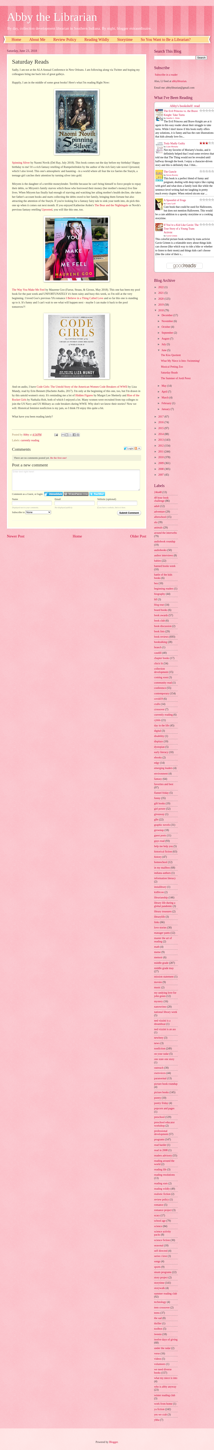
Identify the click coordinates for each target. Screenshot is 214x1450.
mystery (158, 1001)
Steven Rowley (172, 175)
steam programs (162, 1272)
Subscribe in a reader (166, 74)
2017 (161, 416)
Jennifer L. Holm (173, 118)
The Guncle (170, 171)
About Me (37, 39)
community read (163, 682)
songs (157, 1261)
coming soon (161, 677)
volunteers (159, 1364)
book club (159, 620)
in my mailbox (162, 867)
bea (156, 583)
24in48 (158, 492)
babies (157, 560)
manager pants (162, 932)
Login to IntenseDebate (53, 494)
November (168, 321)
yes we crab (160, 1414)
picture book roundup (165, 1083)
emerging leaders (163, 768)
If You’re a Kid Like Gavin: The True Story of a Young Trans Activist (181, 228)
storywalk (159, 1288)
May (164, 385)
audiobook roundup (164, 541)
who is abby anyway (165, 1386)
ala (155, 522)
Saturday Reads (169, 372)
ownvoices (160, 1073)
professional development (161, 1133)
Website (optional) (106, 499)
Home (16, 39)
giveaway (159, 814)
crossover (159, 709)
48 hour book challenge (161, 499)
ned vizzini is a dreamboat (162, 1022)
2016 (161, 422)
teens (157, 1312)
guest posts (160, 835)
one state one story (164, 1059)
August (166, 338)
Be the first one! (58, 457)
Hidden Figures (84, 395)
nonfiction (159, 1048)
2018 (161, 310)
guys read (159, 840)
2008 (161, 469)
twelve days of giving (165, 1339)
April (165, 391)
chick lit (158, 663)
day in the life (161, 725)
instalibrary (160, 886)
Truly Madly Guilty (174, 143)
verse (157, 1353)
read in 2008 (161, 1150)
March (165, 397)
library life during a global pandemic (164, 904)
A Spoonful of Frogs (175, 200)
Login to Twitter (97, 494)
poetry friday (161, 1103)
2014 (161, 434)
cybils (157, 720)
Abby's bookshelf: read (185, 106)
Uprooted (47, 209)
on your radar (161, 1053)
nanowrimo (160, 1006)
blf (155, 599)
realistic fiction (162, 1194)
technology (160, 1302)
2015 (161, 428)
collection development (161, 670)
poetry (157, 1097)
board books (160, 610)
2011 (161, 451)
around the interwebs (165, 532)
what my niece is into (165, 1378)
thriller (158, 1323)
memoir (158, 957)
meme (157, 952)
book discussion (163, 626)
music (157, 987)
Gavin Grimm (171, 236)
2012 (161, 445)
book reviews (161, 636)
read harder (160, 1144)
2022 (161, 287)
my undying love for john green (165, 994)
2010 (161, 457)
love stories (160, 927)
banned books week (165, 566)
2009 (161, 463)
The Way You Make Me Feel (28, 289)
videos (157, 1358)
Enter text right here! (76, 480)
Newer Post (16, 536)
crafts (157, 704)
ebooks (158, 757)
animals (158, 527)
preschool (159, 1117)
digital (157, 730)
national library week (165, 1012)
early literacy (161, 752)
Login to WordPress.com (76, 494)
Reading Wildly (96, 39)
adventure (159, 511)
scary (157, 1215)
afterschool (160, 516)
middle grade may (164, 968)
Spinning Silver (21, 162)
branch (158, 647)
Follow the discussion (137, 448)
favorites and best (163, 784)
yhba (156, 1419)
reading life (160, 1169)
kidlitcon (159, 892)
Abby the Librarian (52, 16)
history (158, 856)
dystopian (159, 746)
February (167, 403)
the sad (158, 1318)
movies (158, 982)
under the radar (162, 1348)
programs (159, 1139)
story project (161, 1277)
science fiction (162, 1240)
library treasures (163, 911)
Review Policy (64, 39)
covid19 (158, 698)
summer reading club (165, 1293)
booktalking (160, 642)
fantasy (158, 778)
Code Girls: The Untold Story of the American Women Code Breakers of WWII (82, 386)
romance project (163, 1210)
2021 (161, 292)
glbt (156, 819)
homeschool (160, 862)
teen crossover (162, 1307)
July (164, 344)
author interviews (163, 555)
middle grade (161, 962)
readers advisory (163, 1155)
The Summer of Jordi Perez (176, 378)
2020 (161, 298)
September (168, 332)
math (157, 946)
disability (159, 736)
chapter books (161, 658)
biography (159, 593)
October (166, 326)
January (166, 409)
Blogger (113, 1442)
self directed (160, 1250)
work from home (163, 1403)
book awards (161, 615)
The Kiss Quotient (171, 355)
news (157, 1043)
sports (157, 1266)
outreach (159, 1067)
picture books (161, 1092)
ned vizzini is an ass (165, 1029)
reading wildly (162, 1188)
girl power (159, 808)
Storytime (125, 39)
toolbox (158, 1328)
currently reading (30, 440)
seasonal (158, 1245)
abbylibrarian (179, 81)
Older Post (138, 536)
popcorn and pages (164, 1108)
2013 (161, 439)
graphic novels (162, 824)
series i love (160, 1256)
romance (159, 1204)
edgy (156, 762)
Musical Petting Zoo (172, 366)
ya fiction (159, 1409)
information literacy (165, 878)
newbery (159, 1037)
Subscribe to (31, 512)
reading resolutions (164, 1174)
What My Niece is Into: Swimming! (180, 360)
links (156, 922)
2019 (161, 304)
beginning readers (163, 588)
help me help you (163, 846)
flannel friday (161, 792)
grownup (159, 830)
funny (157, 798)
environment (161, 773)
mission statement (164, 976)
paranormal (160, 1078)
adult (157, 506)
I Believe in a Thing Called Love (84, 298)
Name (15, 499)
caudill (158, 652)
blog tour (159, 604)
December (167, 315)
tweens (158, 1334)
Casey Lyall (171, 203)
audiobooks (160, 550)
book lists (159, 631)
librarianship (161, 897)
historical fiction (163, 851)
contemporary (161, 693)
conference (160, 688)
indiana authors (162, 872)
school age (160, 1220)
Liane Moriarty (172, 147)
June (164, 350)
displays (158, 741)
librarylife (159, 916)
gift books (159, 803)
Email (58, 499)
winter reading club (164, 1395)
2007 (161, 474)
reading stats (161, 1183)
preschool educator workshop (164, 1124)
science (158, 1226)
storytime (159, 1282)
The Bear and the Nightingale (111, 205)
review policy (161, 1199)
